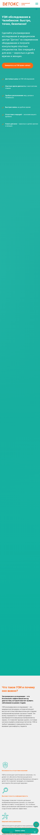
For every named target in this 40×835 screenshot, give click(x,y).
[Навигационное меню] (36, 4)
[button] (17, 65)
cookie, (11, 832)
